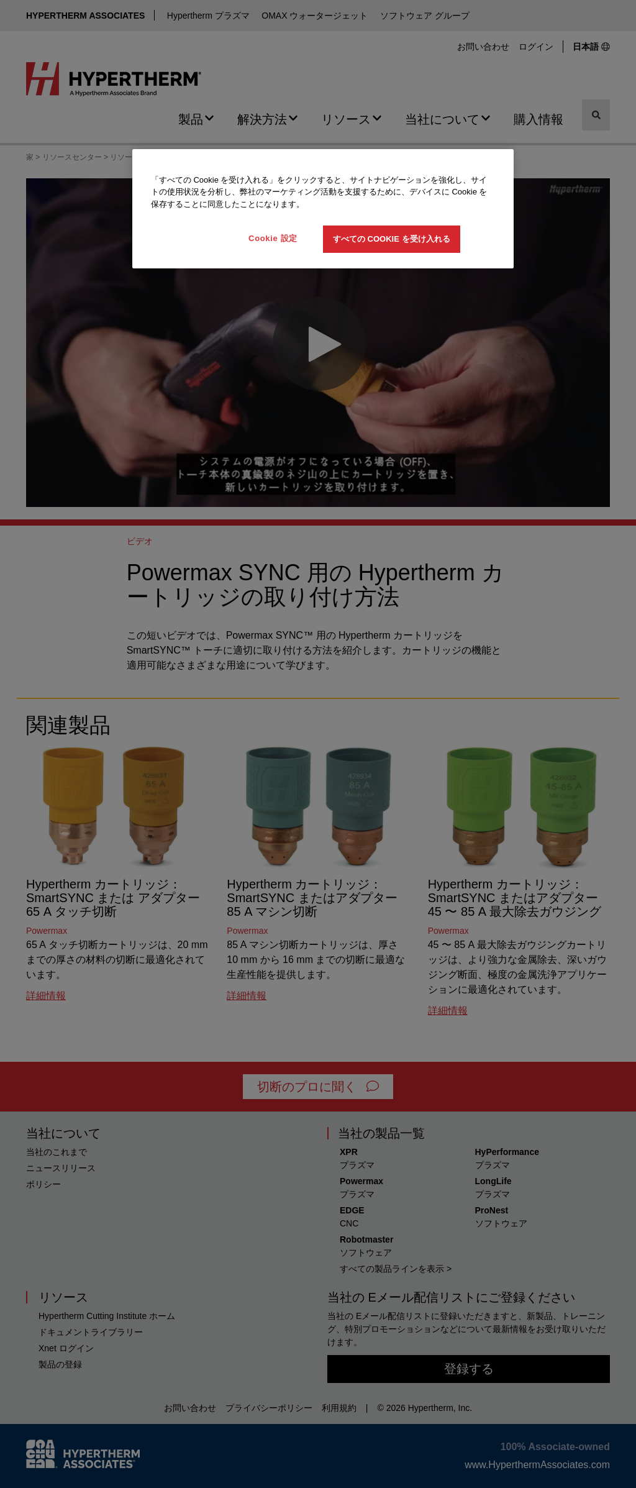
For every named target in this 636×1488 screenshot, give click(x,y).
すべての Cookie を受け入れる (391, 239)
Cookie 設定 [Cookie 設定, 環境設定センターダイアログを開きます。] (273, 238)
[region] (323, 209)
